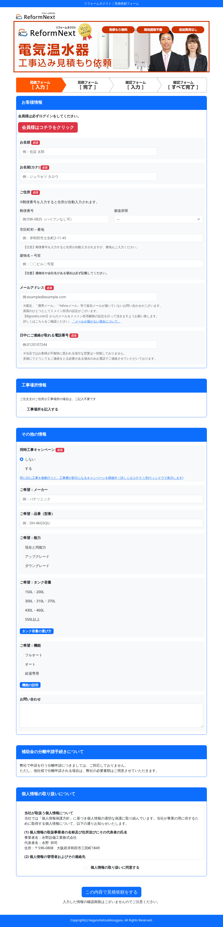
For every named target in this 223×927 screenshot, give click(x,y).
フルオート (33, 655)
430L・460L (34, 610)
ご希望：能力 (30, 537)
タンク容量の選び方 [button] (36, 631)
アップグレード (37, 556)
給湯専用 (32, 673)
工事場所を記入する (42, 409)
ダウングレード (37, 565)
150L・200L (34, 591)
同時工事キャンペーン (42, 449)
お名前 (30, 142)
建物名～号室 (30, 255)
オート (30, 664)
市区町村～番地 (32, 229)
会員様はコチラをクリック (48, 127)
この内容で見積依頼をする (111, 892)
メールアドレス (37, 287)
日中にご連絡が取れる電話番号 (49, 335)
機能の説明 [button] (30, 685)
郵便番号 (27, 210)
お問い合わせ (30, 699)
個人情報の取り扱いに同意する (113, 867)
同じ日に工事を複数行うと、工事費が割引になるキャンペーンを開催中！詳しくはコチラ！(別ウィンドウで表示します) (101, 478)
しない (30, 459)
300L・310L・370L (40, 601)
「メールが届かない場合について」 (96, 321)
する (28, 468)
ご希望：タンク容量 (35, 582)
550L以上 (32, 619)
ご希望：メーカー (34, 489)
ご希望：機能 (30, 645)
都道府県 (121, 210)
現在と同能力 (35, 547)
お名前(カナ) (34, 167)
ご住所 (30, 192)
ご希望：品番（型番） (37, 513)
